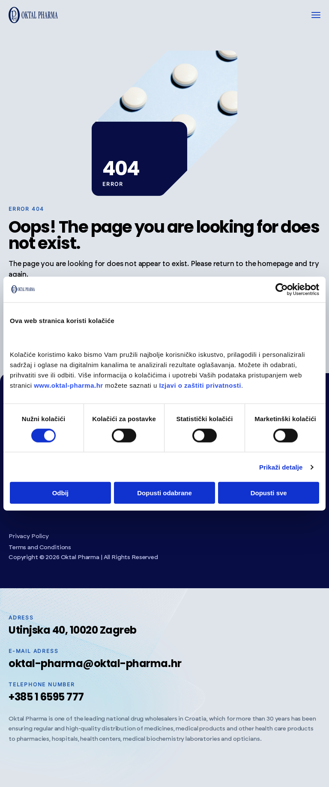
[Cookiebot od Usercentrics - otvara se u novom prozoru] (281, 289)
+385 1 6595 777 (46, 697)
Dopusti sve (269, 493)
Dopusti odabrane (164, 493)
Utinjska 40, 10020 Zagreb (73, 630)
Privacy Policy (29, 536)
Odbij (60, 493)
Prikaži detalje (281, 466)
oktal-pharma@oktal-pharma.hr (95, 663)
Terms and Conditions (40, 548)
